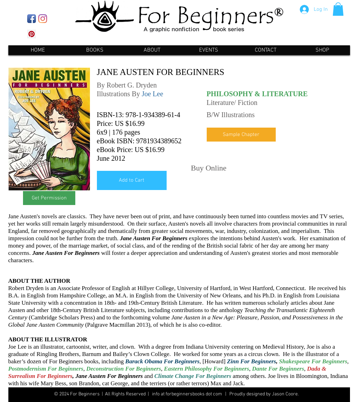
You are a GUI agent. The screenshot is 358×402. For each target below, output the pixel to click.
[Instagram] (42, 18)
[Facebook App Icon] (31, 18)
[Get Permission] (49, 198)
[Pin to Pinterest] (242, 167)
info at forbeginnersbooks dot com (186, 394)
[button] (338, 9)
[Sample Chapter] (241, 135)
